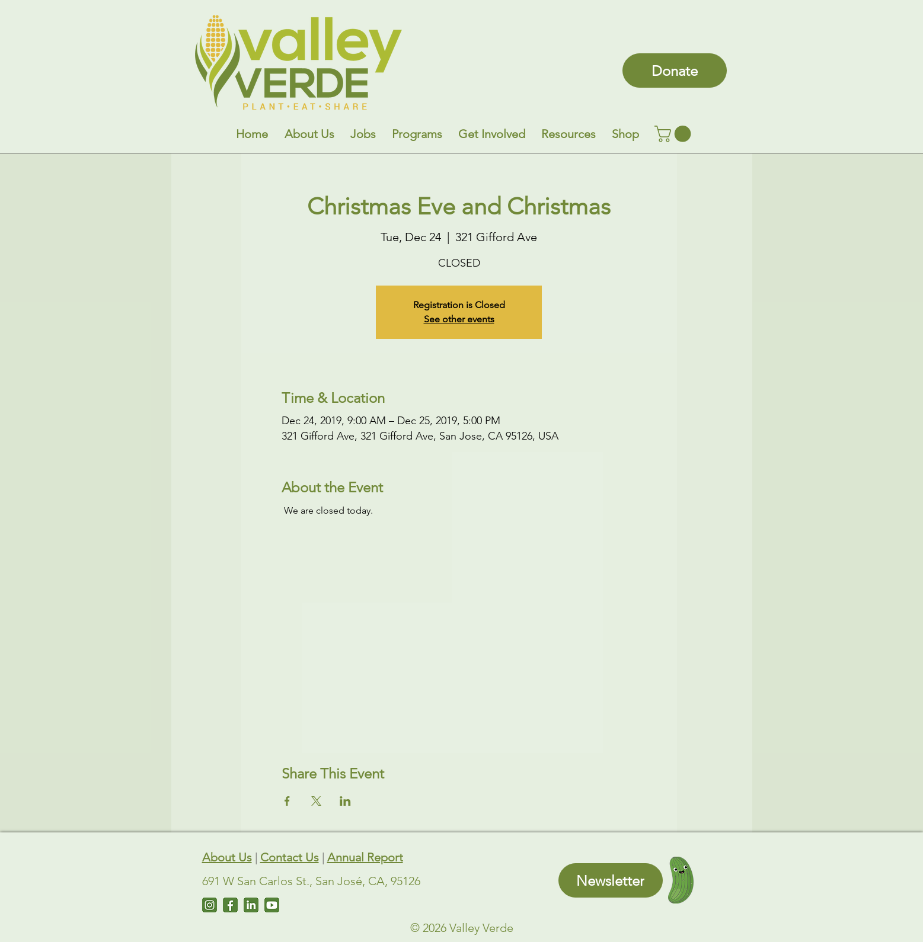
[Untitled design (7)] (271, 905)
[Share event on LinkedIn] (345, 801)
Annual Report (365, 857)
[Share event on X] (316, 801)
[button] (309, 134)
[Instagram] (209, 905)
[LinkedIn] (251, 905)
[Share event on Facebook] (287, 801)
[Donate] (674, 70)
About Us (227, 857)
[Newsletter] (610, 880)
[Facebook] (230, 905)
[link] (674, 134)
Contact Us (289, 857)
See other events (459, 319)
